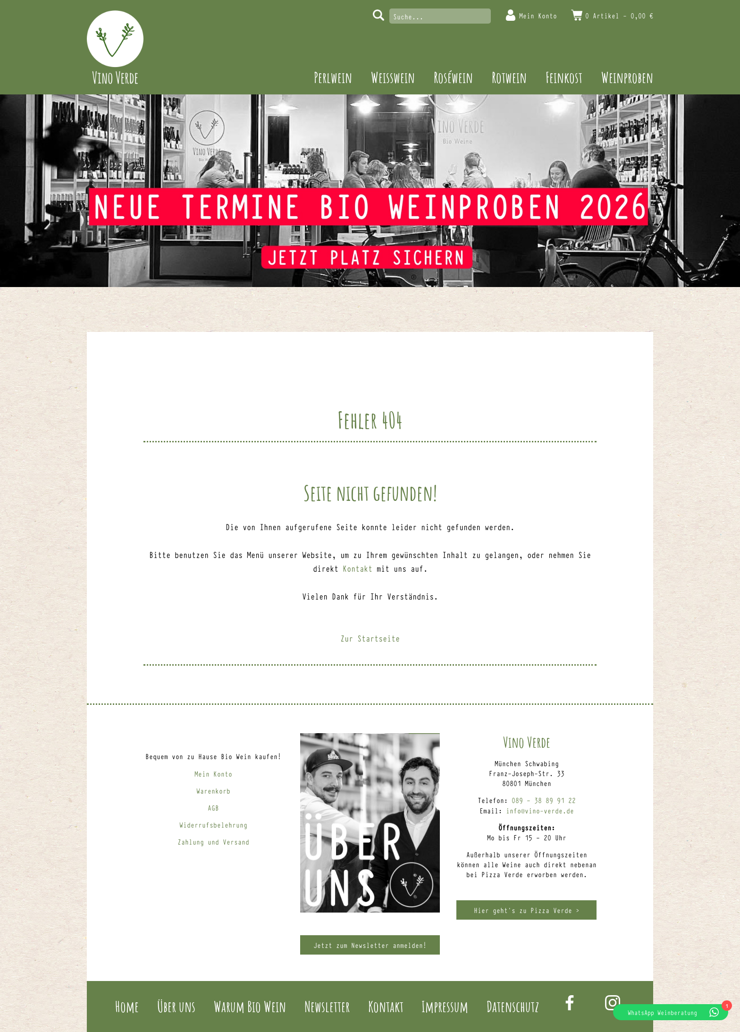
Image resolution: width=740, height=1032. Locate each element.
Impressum (444, 1006)
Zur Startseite (370, 637)
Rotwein (509, 77)
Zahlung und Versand (213, 841)
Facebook (569, 1002)
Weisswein (393, 77)
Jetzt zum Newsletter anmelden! (370, 944)
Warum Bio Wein (250, 1006)
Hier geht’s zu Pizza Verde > (527, 910)
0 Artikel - (619, 15)
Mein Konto (538, 15)
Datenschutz (513, 1006)
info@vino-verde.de (540, 810)
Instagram (612, 1002)
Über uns (176, 1006)
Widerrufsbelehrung (213, 824)
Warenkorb (213, 790)
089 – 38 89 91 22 (544, 800)
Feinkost (564, 77)
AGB (213, 807)
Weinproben (627, 77)
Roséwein (453, 77)
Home (127, 1006)
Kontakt (357, 568)
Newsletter (327, 1006)
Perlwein (333, 77)
